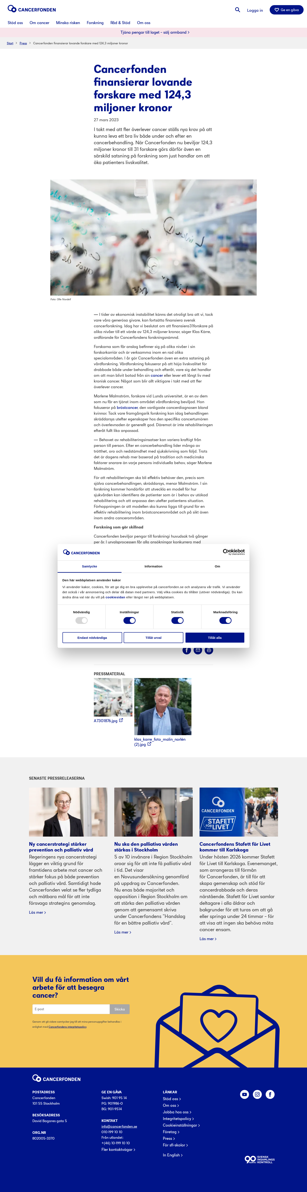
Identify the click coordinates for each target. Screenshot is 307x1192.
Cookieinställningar (180, 1125)
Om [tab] (217, 566)
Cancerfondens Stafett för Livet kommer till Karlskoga (235, 847)
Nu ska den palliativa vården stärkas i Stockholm (146, 847)
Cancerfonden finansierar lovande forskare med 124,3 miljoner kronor (80, 43)
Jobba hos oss (175, 1112)
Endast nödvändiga (92, 637)
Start (10, 43)
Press (23, 43)
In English (171, 1155)
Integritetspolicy (177, 1119)
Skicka (119, 1009)
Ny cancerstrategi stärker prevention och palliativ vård (61, 847)
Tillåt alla (215, 637)
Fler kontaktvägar (116, 1149)
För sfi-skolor (174, 1145)
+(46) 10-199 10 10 (115, 1143)
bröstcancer (127, 407)
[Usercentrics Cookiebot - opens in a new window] (226, 552)
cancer (157, 375)
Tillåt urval (154, 637)
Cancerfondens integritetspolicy (67, 1027)
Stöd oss (170, 1099)
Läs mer (36, 912)
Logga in (255, 10)
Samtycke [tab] (89, 566)
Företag (170, 1132)
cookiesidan (115, 597)
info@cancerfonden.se (119, 1126)
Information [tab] (153, 566)
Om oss (169, 1105)
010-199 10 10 (111, 1132)
